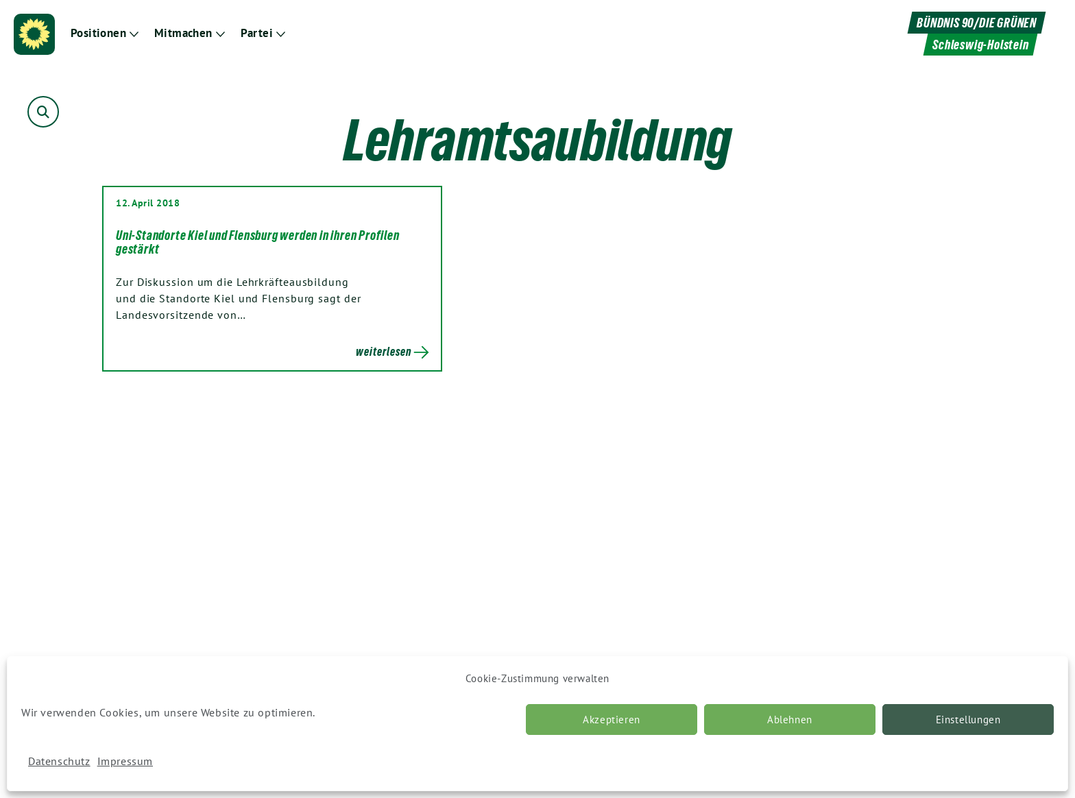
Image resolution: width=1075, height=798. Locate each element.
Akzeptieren (611, 719)
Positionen (98, 33)
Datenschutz (59, 761)
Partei (257, 33)
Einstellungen (968, 719)
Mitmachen (183, 33)
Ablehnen (789, 719)
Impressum (125, 761)
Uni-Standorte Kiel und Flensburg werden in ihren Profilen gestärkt (258, 242)
